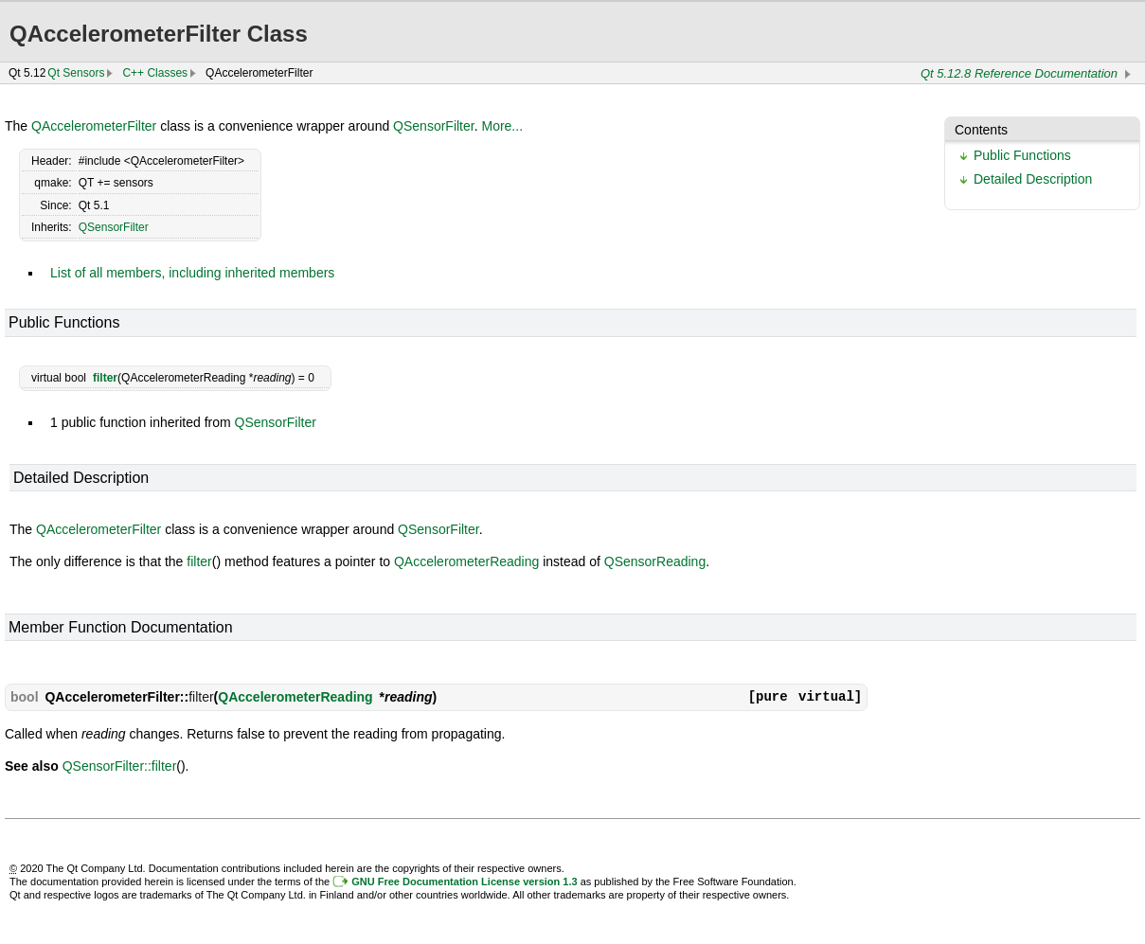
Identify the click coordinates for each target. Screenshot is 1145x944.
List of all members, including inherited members (192, 272)
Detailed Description (1033, 179)
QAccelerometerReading (466, 561)
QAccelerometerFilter (93, 126)
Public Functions (1022, 155)
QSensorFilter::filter (120, 766)
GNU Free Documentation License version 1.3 (464, 881)
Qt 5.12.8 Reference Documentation (1019, 73)
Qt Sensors (75, 73)
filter (105, 377)
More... (502, 126)
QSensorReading (655, 561)
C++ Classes (155, 73)
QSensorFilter (433, 126)
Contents (981, 129)
